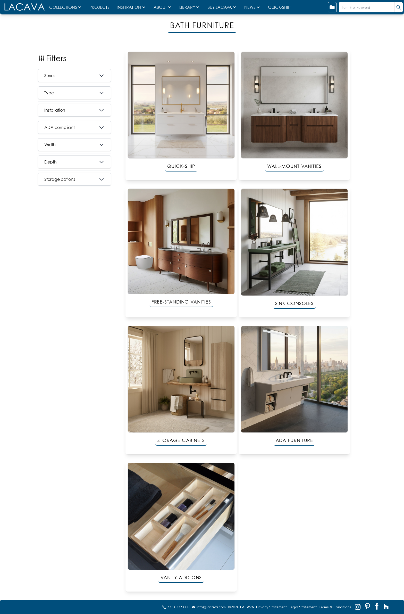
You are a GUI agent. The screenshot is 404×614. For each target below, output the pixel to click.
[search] (398, 7)
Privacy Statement (271, 607)
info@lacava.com (208, 607)
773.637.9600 (175, 607)
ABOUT (163, 7)
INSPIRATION (131, 7)
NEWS (252, 7)
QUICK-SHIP (279, 7)
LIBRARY (189, 7)
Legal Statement (303, 607)
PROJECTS (100, 7)
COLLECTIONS (65, 7)
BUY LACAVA (222, 7)
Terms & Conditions (335, 607)
